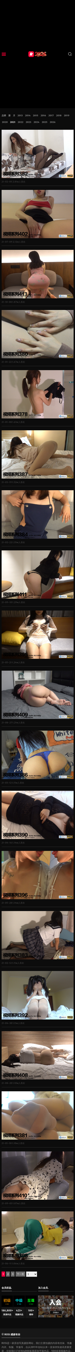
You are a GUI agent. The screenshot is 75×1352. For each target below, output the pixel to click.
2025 (44, 122)
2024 (36, 122)
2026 (53, 122)
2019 (66, 115)
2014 (27, 115)
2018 (59, 115)
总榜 (4, 115)
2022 (20, 122)
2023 (28, 122)
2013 (20, 115)
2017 (51, 115)
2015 (35, 115)
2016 (43, 115)
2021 (12, 122)
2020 (5, 122)
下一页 (20, 1274)
